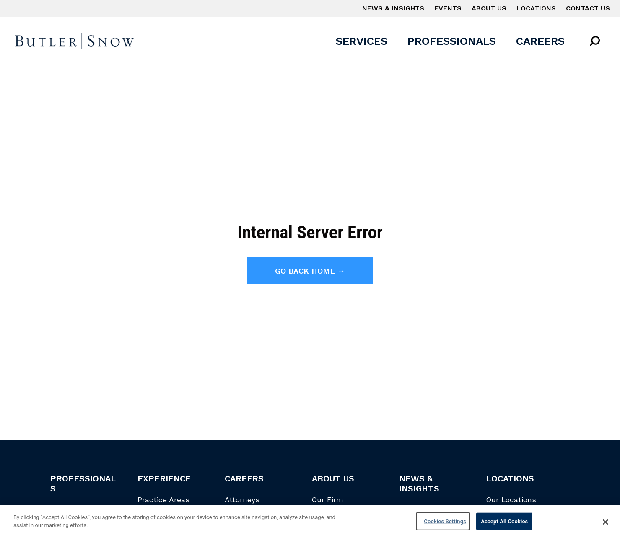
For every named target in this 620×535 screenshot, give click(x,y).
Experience (164, 478)
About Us (489, 8)
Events (448, 8)
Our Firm (327, 500)
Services (361, 41)
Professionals (451, 41)
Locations (536, 8)
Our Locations (511, 500)
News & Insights (393, 8)
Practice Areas (163, 500)
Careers (540, 41)
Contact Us (588, 8)
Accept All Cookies (504, 524)
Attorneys (242, 500)
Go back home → (310, 270)
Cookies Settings (445, 524)
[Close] (605, 525)
